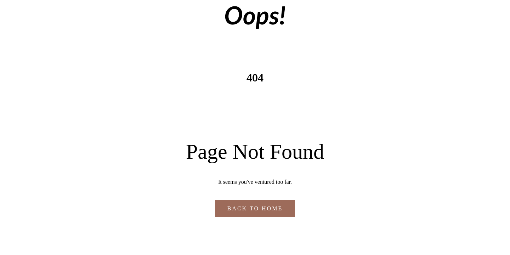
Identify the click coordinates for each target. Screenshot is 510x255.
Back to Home (255, 208)
